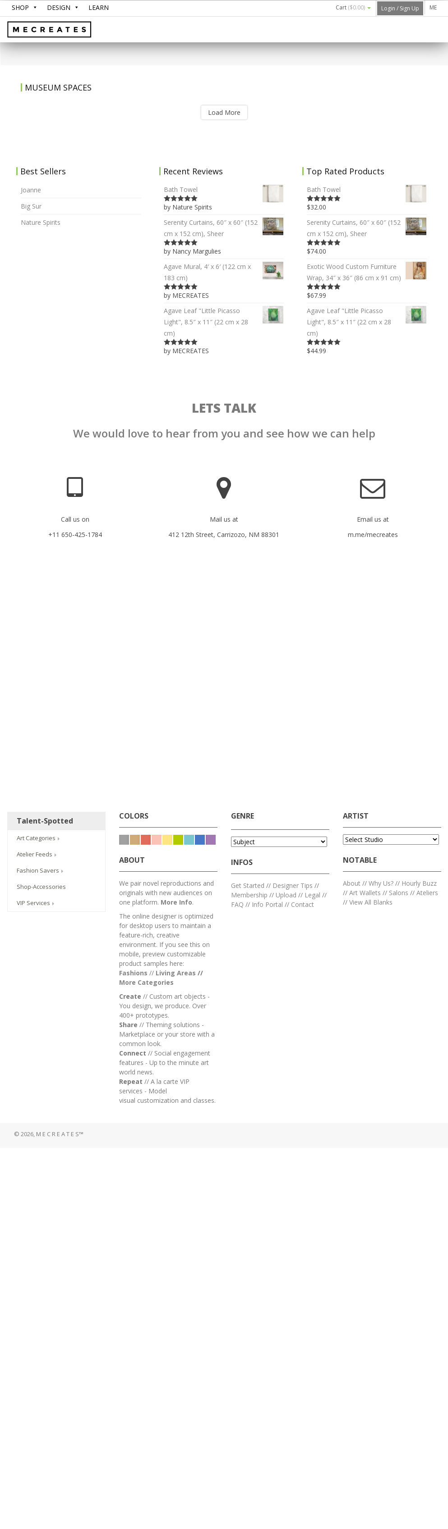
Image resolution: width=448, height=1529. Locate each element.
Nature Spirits (40, 222)
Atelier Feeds (37, 854)
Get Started (247, 885)
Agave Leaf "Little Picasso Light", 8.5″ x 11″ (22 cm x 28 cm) (224, 321)
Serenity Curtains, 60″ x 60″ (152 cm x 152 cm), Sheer (224, 227)
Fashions (133, 973)
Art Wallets (366, 892)
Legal (312, 895)
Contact (302, 904)
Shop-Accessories (41, 887)
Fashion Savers (41, 870)
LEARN (98, 7)
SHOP (20, 7)
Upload (286, 895)
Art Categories (39, 838)
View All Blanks (371, 902)
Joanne (31, 190)
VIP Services (36, 903)
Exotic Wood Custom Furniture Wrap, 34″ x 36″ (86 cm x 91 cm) (367, 271)
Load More (224, 112)
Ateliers (427, 892)
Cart (353, 7)
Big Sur (31, 206)
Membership (249, 895)
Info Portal (267, 904)
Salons (398, 892)
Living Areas (176, 973)
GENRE (242, 816)
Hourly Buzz (419, 883)
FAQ (237, 904)
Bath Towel (224, 189)
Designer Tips (292, 885)
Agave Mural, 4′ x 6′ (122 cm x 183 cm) (224, 271)
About (351, 883)
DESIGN (58, 7)
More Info (176, 902)
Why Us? (381, 883)
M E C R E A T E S (75, 30)
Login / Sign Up (400, 8)
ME (433, 7)
